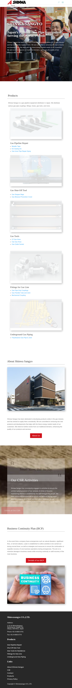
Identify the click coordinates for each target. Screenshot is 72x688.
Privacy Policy (12, 679)
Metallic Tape (16, 146)
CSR (8, 670)
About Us (36, 436)
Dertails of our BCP (36, 560)
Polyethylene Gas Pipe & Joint (22, 337)
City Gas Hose (16, 242)
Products (10, 676)
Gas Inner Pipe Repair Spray (21, 151)
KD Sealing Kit (16, 149)
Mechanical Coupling (19, 295)
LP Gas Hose (16, 239)
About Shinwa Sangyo (15, 667)
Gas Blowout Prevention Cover (22, 197)
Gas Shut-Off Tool (18, 190)
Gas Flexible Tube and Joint (21, 293)
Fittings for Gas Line (19, 287)
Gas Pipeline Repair (19, 143)
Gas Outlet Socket (18, 244)
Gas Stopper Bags (18, 194)
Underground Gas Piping (21, 334)
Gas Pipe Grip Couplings (20, 290)
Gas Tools (14, 236)
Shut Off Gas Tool (13, 648)
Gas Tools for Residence (16, 651)
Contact (10, 673)
